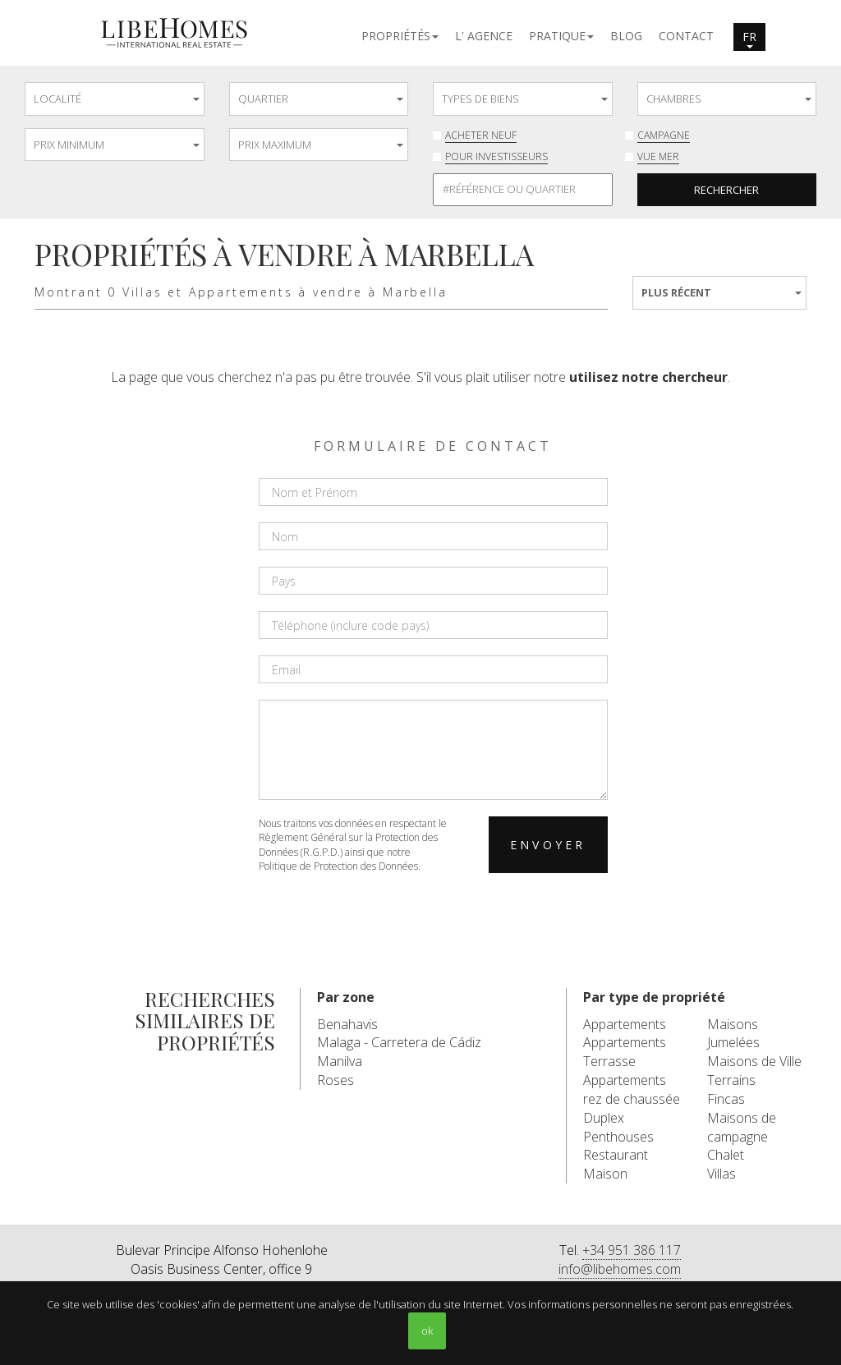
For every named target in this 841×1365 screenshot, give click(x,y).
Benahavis (347, 1024)
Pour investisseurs (496, 156)
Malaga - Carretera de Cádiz (399, 1042)
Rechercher (726, 189)
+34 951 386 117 (631, 1250)
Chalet (725, 1155)
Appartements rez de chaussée (631, 1089)
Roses (335, 1080)
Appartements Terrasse (624, 1051)
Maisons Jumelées (733, 1033)
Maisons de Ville (754, 1061)
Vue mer (658, 156)
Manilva (339, 1061)
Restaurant (615, 1155)
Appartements (624, 1024)
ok (427, 1330)
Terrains (731, 1080)
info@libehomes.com (619, 1269)
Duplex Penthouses (618, 1127)
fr (749, 38)
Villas (721, 1174)
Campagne (663, 135)
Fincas (726, 1099)
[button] (400, 34)
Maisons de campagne (741, 1127)
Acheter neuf (481, 135)
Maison (605, 1174)
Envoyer (548, 845)
